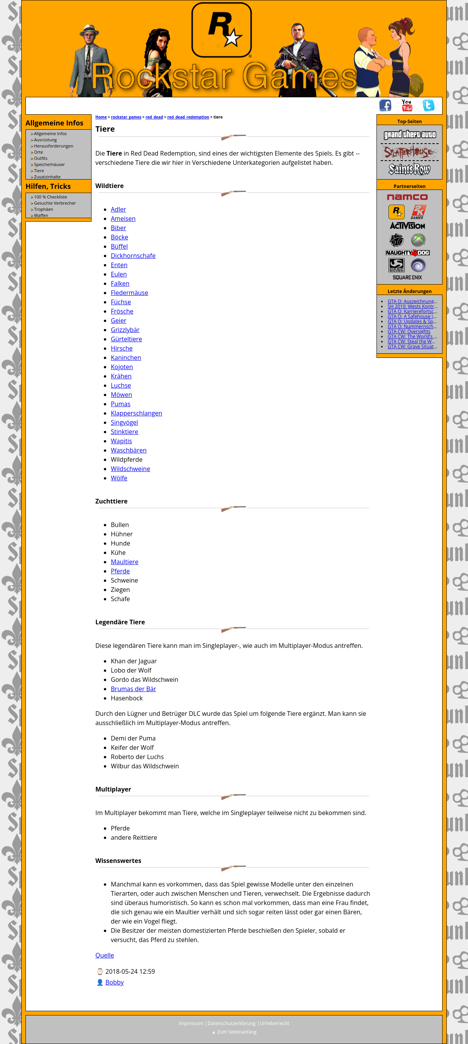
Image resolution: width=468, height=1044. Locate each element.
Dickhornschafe (133, 255)
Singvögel (124, 422)
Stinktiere (124, 431)
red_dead (154, 117)
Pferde (120, 571)
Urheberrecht (274, 1023)
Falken (120, 283)
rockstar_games (126, 117)
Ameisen (123, 218)
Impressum (191, 1023)
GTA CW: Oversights (409, 331)
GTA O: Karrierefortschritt (415, 311)
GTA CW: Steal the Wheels (415, 341)
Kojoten (122, 367)
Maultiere (124, 562)
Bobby (114, 982)
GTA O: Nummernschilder (415, 326)
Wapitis (121, 441)
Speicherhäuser (49, 164)
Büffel (119, 246)
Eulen (119, 274)
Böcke (119, 237)
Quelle (104, 955)
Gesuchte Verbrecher (55, 203)
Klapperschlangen (136, 413)
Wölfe (119, 478)
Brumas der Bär (133, 689)
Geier (118, 320)
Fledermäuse (129, 292)
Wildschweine (130, 468)
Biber (118, 228)
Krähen (121, 376)
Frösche (122, 311)
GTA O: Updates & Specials (416, 321)
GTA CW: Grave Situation (414, 346)
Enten (119, 265)
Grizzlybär (125, 329)
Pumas (121, 404)
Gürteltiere (126, 339)
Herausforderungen (53, 146)
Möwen (121, 394)
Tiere (39, 170)
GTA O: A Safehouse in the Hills (421, 316)
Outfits (40, 158)
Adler (118, 209)
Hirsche (121, 348)
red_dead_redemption (188, 117)
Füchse (121, 302)
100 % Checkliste (50, 197)
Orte (38, 152)
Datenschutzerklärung (232, 1023)
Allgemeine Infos (50, 133)
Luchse (121, 385)
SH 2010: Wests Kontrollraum (419, 306)
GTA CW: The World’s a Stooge (420, 336)
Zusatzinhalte (47, 177)
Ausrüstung (45, 139)
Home (101, 117)
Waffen (41, 215)
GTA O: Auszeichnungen (413, 301)
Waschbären (129, 450)
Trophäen (43, 209)
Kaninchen (126, 357)
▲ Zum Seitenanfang (234, 1032)
